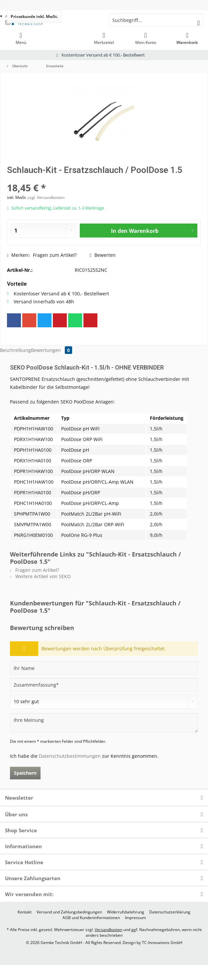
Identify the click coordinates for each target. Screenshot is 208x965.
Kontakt (25, 912)
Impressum (135, 917)
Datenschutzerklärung (169, 912)
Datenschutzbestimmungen (70, 756)
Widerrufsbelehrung (125, 912)
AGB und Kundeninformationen (91, 917)
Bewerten (103, 255)
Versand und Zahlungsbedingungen (69, 912)
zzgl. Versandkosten (46, 197)
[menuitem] (21, 38)
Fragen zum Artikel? (52, 255)
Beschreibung (15, 350)
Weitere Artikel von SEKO (40, 576)
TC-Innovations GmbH (162, 942)
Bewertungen (51, 350)
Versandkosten (108, 929)
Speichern (25, 773)
